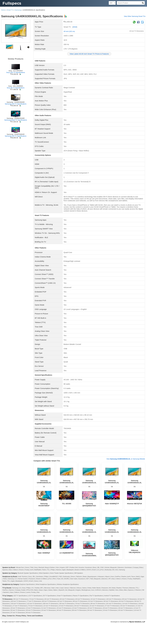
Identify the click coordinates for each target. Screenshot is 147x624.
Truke (58, 579)
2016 (75, 27)
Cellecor (15, 570)
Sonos (27, 567)
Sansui (66, 588)
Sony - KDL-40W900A (15, 86)
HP (109, 579)
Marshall (41, 567)
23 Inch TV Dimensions (79, 608)
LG (98, 570)
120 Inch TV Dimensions (113, 599)
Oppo (142, 576)
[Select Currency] (112, 3)
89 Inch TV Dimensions (98, 603)
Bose (94, 567)
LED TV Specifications (20, 595)
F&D (102, 567)
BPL (42, 588)
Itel (66, 590)
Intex (57, 588)
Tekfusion (79, 576)
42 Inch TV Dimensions (97, 606)
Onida (89, 588)
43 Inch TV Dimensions (64, 608)
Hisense (58, 570)
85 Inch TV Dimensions (129, 599)
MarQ (138, 576)
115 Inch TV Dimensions (34, 603)
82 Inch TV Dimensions (65, 601)
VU (33, 588)
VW (143, 590)
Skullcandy (108, 570)
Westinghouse (86, 590)
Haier (53, 588)
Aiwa (10, 570)
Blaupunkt (113, 567)
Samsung (18, 10)
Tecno (133, 576)
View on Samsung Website (125, 459)
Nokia (5, 579)
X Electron (137, 590)
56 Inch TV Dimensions (111, 601)
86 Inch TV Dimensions (49, 601)
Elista (141, 567)
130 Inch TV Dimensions (18, 603)
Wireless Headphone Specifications (68, 584)
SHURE (66, 579)
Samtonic (6, 592)
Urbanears (101, 576)
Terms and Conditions (35, 616)
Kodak (23, 590)
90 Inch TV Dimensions (33, 612)
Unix (116, 570)
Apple (64, 570)
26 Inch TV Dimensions (95, 608)
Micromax (47, 588)
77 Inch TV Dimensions (34, 601)
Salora (84, 588)
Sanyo (41, 590)
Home (3, 10)
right (28, 47)
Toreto (44, 570)
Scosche (81, 567)
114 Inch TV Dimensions (129, 603)
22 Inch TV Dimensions (51, 606)
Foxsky (27, 570)
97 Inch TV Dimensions (18, 612)
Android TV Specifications (112, 595)
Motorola (132, 588)
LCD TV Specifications (35, 595)
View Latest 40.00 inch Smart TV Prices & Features (89, 54)
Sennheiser (128, 567)
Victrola (107, 567)
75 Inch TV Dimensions (35, 606)
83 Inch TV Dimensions (126, 601)
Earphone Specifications (27, 584)
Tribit (31, 567)
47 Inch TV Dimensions (112, 606)
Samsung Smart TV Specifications (15, 120)
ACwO (94, 570)
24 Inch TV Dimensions (66, 606)
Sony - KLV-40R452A (16, 71)
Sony (35, 567)
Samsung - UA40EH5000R (15, 102)
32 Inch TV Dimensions (98, 599)
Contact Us (11, 616)
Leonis (28, 592)
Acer (92, 590)
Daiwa (50, 590)
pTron (102, 570)
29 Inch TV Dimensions (18, 608)
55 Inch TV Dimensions (128, 606)
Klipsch (107, 576)
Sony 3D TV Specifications (15, 88)
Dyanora (5, 570)
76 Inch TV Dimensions (82, 603)
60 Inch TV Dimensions (67, 599)
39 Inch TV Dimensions (125, 608)
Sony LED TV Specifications (15, 72)
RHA (54, 579)
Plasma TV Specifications (80, 595)
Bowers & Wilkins (80, 570)
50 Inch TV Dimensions (18, 610)
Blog (4, 616)
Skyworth (61, 590)
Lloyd (61, 588)
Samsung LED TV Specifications (15, 104)
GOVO (89, 570)
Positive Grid (74, 567)
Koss (112, 576)
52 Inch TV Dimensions (95, 601)
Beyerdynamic (92, 576)
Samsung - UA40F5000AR (15, 134)
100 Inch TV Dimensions (18, 601)
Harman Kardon (23, 579)
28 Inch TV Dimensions (110, 608)
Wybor (55, 590)
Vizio (57, 567)
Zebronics (121, 567)
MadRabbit (37, 570)
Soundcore (88, 567)
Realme (124, 576)
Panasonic (32, 579)
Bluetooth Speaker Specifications (28, 573)
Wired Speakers (44, 573)
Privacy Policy (21, 616)
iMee (125, 590)
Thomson (125, 588)
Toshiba (37, 588)
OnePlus (117, 576)
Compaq (135, 567)
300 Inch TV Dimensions (50, 603)
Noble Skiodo (96, 588)
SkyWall (111, 590)
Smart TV (10, 10)
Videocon (73, 588)
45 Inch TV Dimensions (125, 610)
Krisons (21, 570)
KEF (67, 567)
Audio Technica (22, 576)
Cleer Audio (73, 579)
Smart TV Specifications (64, 595)
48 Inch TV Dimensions (33, 610)
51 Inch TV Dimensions (48, 608)
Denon (73, 576)
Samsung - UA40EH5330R (15, 118)
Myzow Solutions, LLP (137, 622)
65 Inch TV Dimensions (52, 599)
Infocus (79, 588)
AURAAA (98, 590)
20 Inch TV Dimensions (48, 610)
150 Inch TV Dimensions (66, 603)
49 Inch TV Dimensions (64, 610)
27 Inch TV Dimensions (20, 606)
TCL (48, 570)
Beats (85, 576)
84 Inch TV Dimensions (95, 610)
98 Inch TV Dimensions (80, 601)
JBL (98, 567)
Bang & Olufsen (50, 567)
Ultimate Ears (20, 567)
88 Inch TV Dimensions (79, 610)
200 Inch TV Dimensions (20, 599)
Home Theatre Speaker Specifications (61, 573)
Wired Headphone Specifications (46, 584)
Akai (38, 592)
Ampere (62, 567)
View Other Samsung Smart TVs (134, 16)
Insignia (78, 590)
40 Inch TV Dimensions (136, 31)
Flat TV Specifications (96, 595)
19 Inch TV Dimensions (110, 610)
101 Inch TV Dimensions (113, 603)
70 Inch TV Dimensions (36, 599)
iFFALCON (29, 590)
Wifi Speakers (78, 573)
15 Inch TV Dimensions (33, 608)
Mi (113, 570)
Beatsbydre (70, 570)
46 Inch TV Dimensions (81, 606)
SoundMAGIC (53, 576)
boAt (31, 570)
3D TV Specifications (49, 595)
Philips (53, 570)
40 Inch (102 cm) (69, 31)
